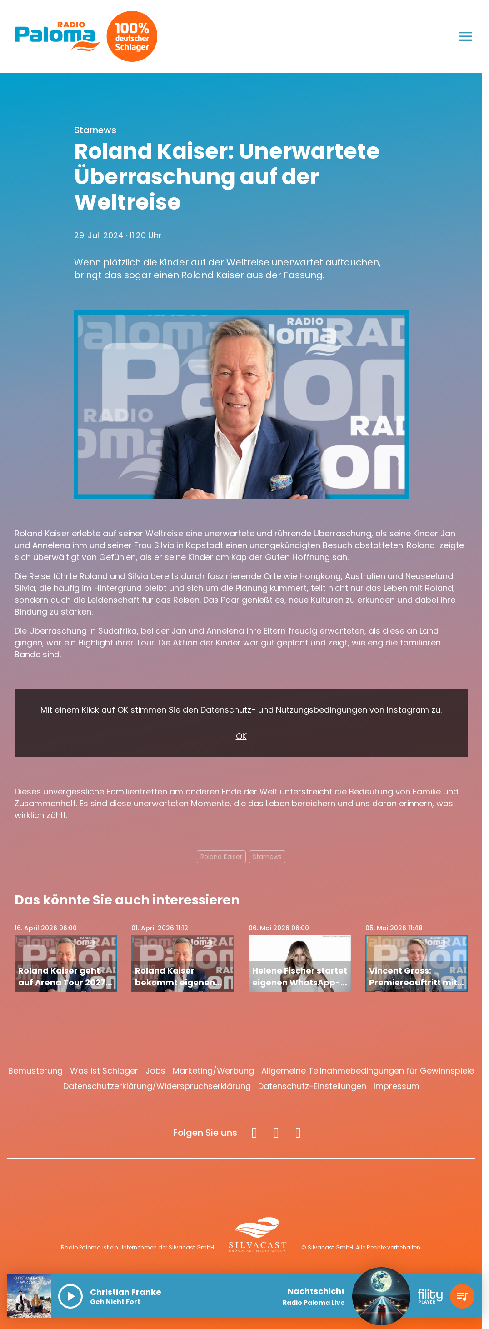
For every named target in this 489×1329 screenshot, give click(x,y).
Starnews (267, 856)
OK (241, 736)
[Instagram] (276, 1133)
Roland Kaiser (221, 856)
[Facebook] (254, 1133)
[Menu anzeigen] (465, 36)
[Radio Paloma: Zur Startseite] (57, 36)
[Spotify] (298, 1133)
